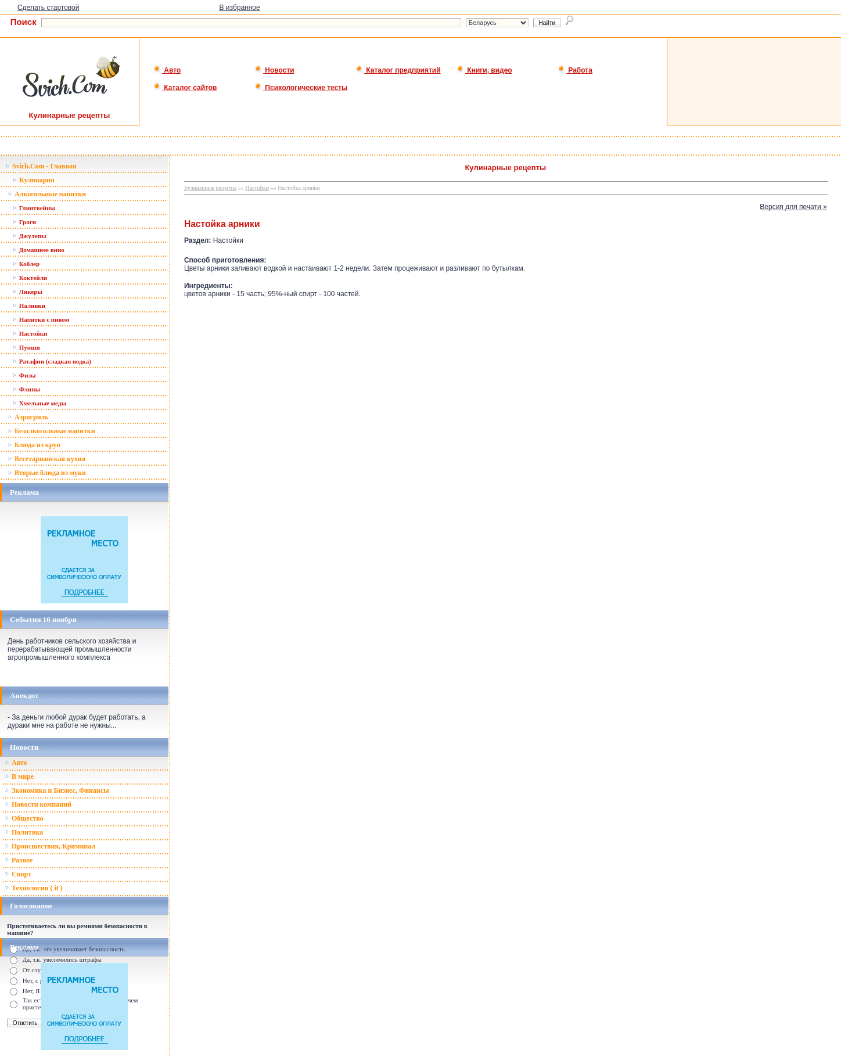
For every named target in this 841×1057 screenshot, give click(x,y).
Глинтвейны (33, 207)
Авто (167, 70)
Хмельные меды (39, 403)
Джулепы (29, 235)
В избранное (239, 7)
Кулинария (33, 180)
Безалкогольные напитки (51, 431)
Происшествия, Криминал (50, 846)
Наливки (28, 305)
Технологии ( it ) (34, 888)
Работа (575, 70)
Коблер (25, 263)
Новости (274, 70)
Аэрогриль (28, 417)
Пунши (26, 347)
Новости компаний (38, 804)
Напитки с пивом (40, 319)
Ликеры (27, 291)
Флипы (26, 389)
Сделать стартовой (48, 7)
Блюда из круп (34, 445)
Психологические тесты (300, 88)
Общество (24, 818)
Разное (19, 860)
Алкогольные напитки (47, 194)
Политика (24, 832)
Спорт (18, 874)
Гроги (24, 221)
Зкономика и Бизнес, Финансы (57, 790)
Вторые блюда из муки (47, 473)
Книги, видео (484, 70)
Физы (24, 375)
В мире (19, 776)
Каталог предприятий (398, 70)
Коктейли (29, 277)
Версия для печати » (793, 207)
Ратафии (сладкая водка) (51, 361)
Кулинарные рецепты (210, 188)
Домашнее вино (38, 249)
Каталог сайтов (185, 88)
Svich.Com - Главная (41, 166)
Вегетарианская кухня (46, 459)
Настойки (29, 333)
